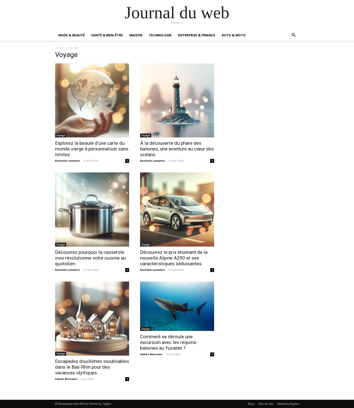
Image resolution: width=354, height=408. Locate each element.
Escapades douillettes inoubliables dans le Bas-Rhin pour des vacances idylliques (92, 367)
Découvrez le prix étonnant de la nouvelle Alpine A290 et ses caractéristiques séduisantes (174, 258)
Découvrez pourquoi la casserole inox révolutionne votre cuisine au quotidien (90, 258)
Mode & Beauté (71, 35)
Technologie (160, 35)
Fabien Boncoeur (66, 379)
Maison (135, 35)
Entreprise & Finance (196, 35)
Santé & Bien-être (107, 35)
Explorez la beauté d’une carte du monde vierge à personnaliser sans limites (91, 148)
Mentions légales (288, 404)
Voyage (60, 135)
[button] (293, 35)
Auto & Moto (234, 35)
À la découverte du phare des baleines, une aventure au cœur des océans (177, 148)
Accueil (59, 48)
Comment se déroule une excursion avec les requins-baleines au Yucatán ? (169, 342)
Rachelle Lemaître (67, 160)
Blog (251, 404)
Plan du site (265, 404)
